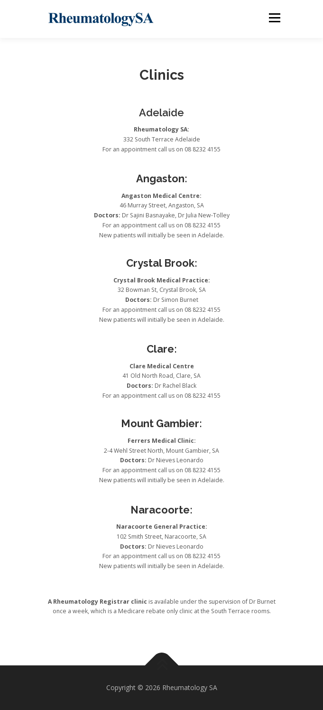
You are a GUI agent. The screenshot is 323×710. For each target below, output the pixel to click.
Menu (274, 18)
